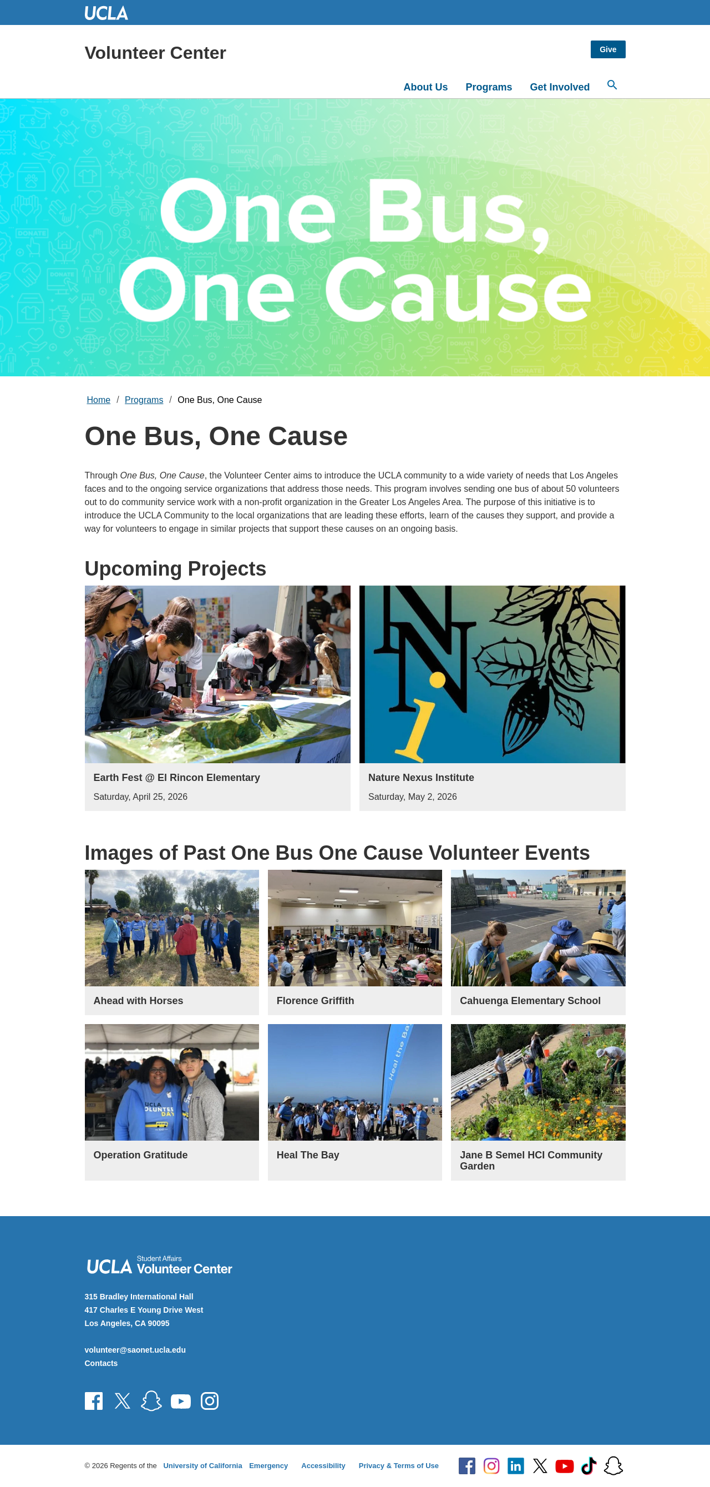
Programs (488, 87)
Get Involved (560, 87)
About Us (425, 87)
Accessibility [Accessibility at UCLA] (323, 1465)
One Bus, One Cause (220, 400)
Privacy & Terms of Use (399, 1465)
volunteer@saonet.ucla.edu (135, 1349)
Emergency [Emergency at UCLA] (268, 1465)
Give (608, 49)
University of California (202, 1465)
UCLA (111, 12)
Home (99, 400)
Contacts (101, 1363)
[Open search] (612, 85)
